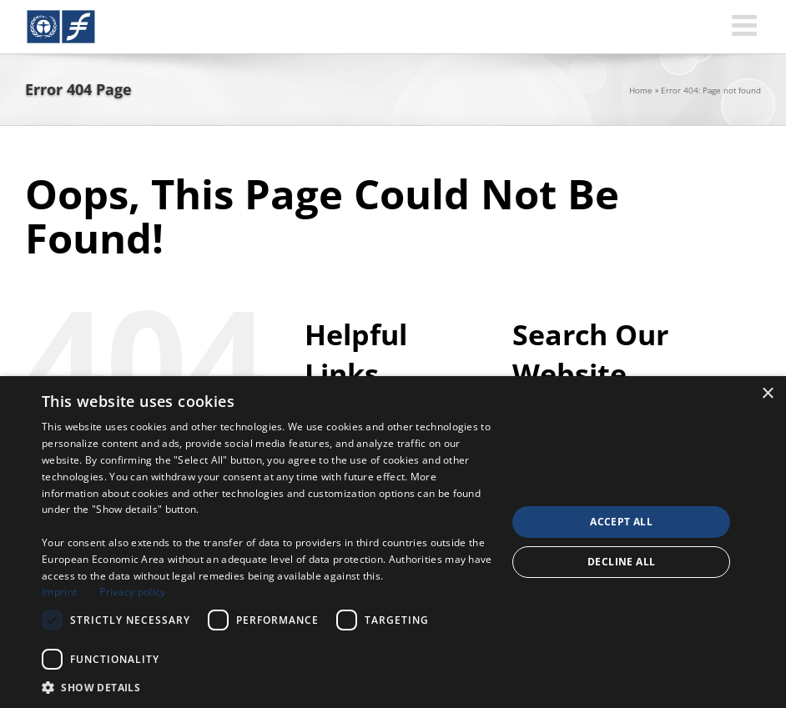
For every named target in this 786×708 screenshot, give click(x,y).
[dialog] (393, 542)
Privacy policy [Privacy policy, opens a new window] (132, 592)
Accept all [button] (621, 522)
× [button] (767, 394)
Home (640, 90)
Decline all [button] (621, 562)
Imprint (59, 592)
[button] (267, 687)
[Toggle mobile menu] (746, 24)
